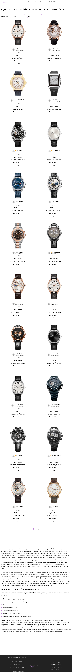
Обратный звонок (40, 1)
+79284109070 (52, 1)
